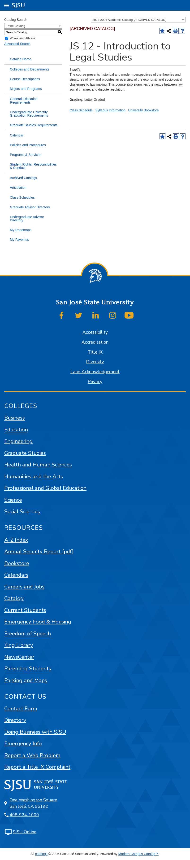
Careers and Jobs (24, 586)
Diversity (95, 362)
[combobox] (138, 19)
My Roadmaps (20, 230)
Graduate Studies (25, 453)
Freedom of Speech (27, 633)
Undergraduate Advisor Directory (27, 218)
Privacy (95, 382)
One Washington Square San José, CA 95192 (33, 803)
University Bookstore (143, 110)
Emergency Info (23, 743)
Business (14, 417)
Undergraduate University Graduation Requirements (29, 113)
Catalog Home (20, 59)
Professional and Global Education (45, 488)
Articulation (18, 187)
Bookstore (16, 563)
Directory (15, 720)
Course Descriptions (25, 79)
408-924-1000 (24, 815)
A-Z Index (16, 540)
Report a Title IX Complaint (37, 767)
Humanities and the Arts (33, 476)
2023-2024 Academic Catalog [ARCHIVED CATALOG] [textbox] (129, 20)
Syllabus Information (110, 110)
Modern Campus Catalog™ (138, 854)
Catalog (14, 598)
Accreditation (95, 342)
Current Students (25, 610)
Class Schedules (22, 197)
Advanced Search (17, 44)
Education (16, 429)
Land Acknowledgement (95, 372)
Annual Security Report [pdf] (38, 551)
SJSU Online (24, 832)
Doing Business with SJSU (35, 732)
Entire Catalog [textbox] (15, 26)
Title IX (95, 352)
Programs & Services (25, 155)
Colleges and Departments (29, 69)
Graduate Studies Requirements (33, 125)
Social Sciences (22, 511)
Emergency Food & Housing (37, 621)
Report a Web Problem (32, 755)
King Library (18, 645)
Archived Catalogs (23, 178)
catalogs (41, 854)
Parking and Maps (25, 680)
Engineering (18, 441)
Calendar (16, 135)
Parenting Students (27, 668)
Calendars (16, 575)
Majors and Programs (26, 89)
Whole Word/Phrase (22, 38)
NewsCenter (19, 657)
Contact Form (20, 708)
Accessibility (95, 332)
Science (13, 500)
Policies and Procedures (28, 145)
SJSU (18, 5)
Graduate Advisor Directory (30, 207)
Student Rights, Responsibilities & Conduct (33, 166)
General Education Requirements (24, 100)
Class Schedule (81, 110)
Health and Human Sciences (38, 464)
